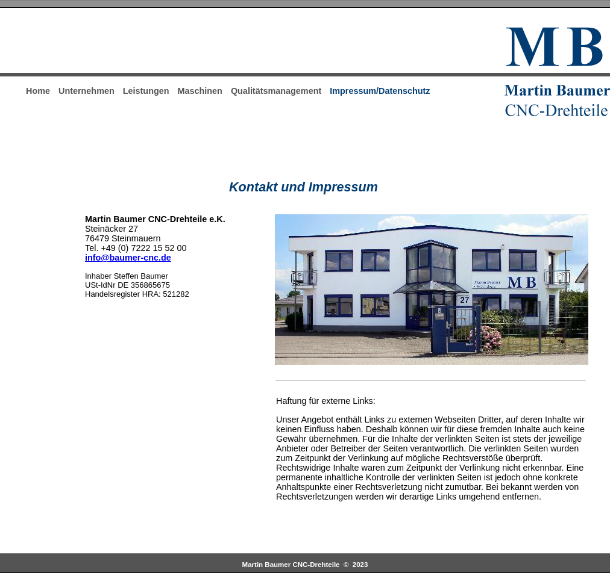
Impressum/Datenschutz (380, 91)
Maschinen (200, 91)
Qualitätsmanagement (276, 91)
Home (38, 91)
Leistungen (146, 91)
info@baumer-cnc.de (128, 257)
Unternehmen (86, 91)
